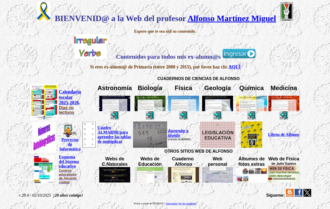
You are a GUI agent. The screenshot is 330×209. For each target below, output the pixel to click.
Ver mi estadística (187, 203)
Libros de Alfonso (283, 134)
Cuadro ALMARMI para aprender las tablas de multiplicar (114, 134)
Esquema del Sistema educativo (69, 161)
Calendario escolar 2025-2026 (70, 97)
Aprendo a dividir (178, 133)
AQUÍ (234, 66)
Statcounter (172, 203)
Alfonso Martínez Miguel (232, 18)
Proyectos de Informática (69, 144)
